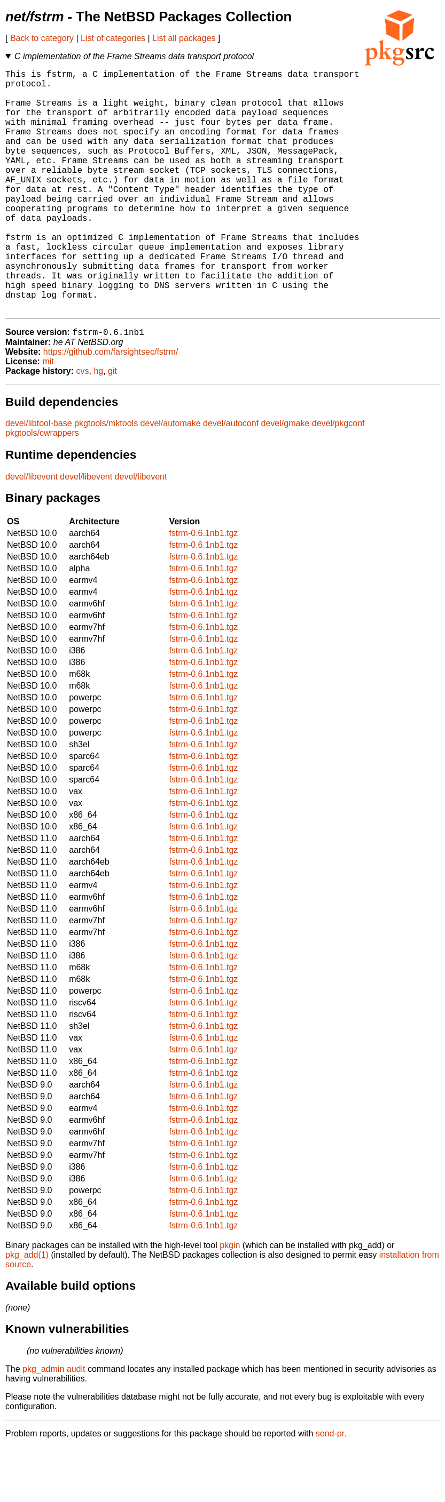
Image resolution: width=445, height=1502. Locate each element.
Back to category (42, 38)
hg (98, 425)
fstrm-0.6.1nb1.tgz (203, 588)
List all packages (183, 38)
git (112, 425)
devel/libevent (31, 531)
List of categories (113, 38)
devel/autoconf (231, 478)
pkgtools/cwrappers (42, 487)
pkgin (230, 1300)
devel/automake (170, 478)
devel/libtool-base (38, 478)
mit (47, 416)
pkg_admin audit (53, 1423)
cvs (82, 425)
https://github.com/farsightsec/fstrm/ (110, 406)
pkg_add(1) (27, 1309)
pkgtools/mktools (106, 478)
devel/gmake (285, 478)
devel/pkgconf (338, 478)
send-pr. (331, 1488)
